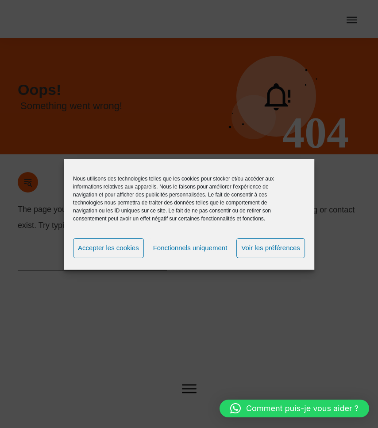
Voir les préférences (270, 247)
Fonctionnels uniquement (190, 247)
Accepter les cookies (108, 247)
